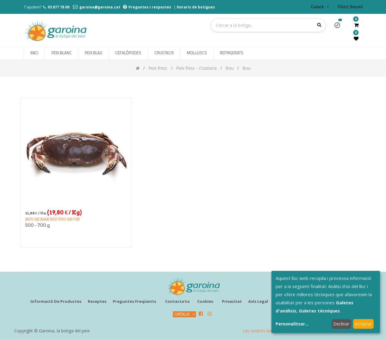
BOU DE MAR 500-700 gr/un (52, 219)
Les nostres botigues (262, 331)
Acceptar (363, 324)
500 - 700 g (37, 225)
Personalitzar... (292, 324)
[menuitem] (34, 53)
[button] (339, 27)
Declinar (341, 324)
